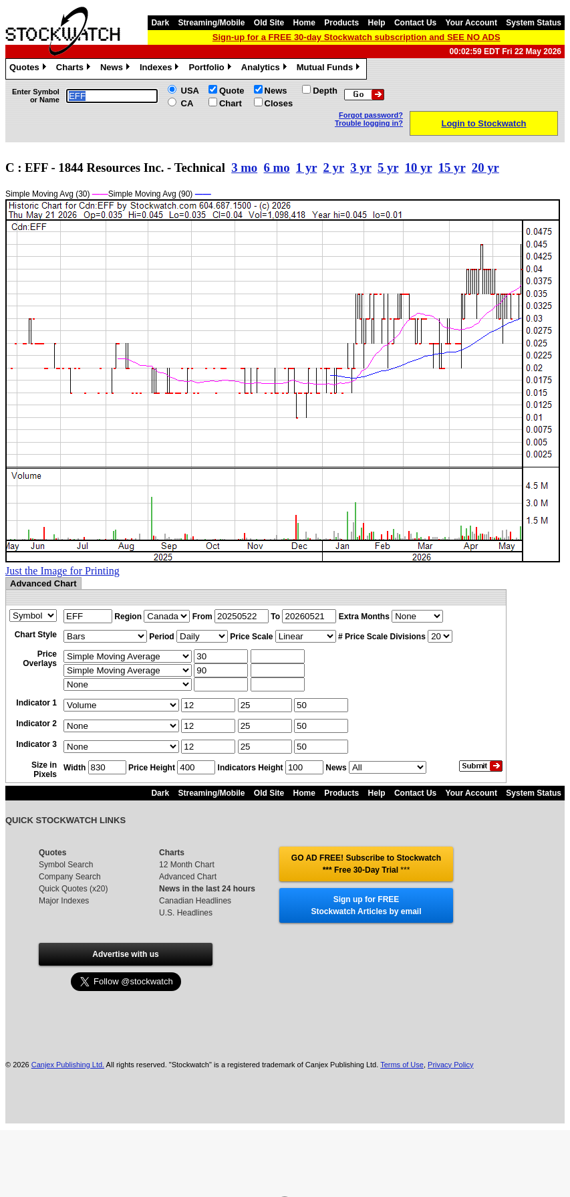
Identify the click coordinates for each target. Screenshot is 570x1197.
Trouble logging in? (369, 123)
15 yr (452, 167)
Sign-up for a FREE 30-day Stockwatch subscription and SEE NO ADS (356, 37)
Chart (230, 103)
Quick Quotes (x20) (73, 888)
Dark (160, 22)
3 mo (244, 167)
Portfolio (211, 69)
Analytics (265, 69)
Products (341, 22)
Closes (279, 103)
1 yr (306, 167)
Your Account (471, 22)
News (116, 69)
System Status (533, 22)
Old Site (269, 22)
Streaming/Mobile (211, 22)
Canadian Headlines (195, 900)
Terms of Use (402, 1065)
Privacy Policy (450, 1065)
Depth (325, 91)
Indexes (161, 69)
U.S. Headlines (185, 912)
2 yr (333, 167)
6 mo (277, 167)
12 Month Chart (187, 864)
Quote (232, 91)
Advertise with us (125, 954)
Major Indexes (64, 900)
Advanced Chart (188, 876)
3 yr (360, 167)
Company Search (70, 876)
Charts (75, 69)
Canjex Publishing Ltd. (67, 1065)
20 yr (485, 167)
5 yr (388, 167)
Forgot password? (371, 115)
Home (304, 22)
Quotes (29, 69)
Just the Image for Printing (62, 570)
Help (377, 22)
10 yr (418, 167)
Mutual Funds (330, 69)
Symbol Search (66, 864)
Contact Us (415, 22)
